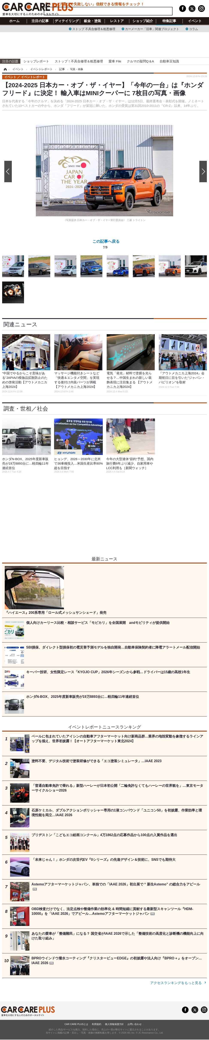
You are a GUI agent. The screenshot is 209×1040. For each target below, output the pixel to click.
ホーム (14, 21)
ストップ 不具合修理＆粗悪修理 (93, 28)
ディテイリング (67, 21)
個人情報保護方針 (114, 1024)
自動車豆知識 (169, 61)
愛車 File (115, 61)
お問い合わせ (134, 1024)
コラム (193, 28)
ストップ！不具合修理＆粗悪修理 (79, 61)
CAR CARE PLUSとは (76, 1024)
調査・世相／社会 (25, 409)
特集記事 (169, 21)
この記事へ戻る (106, 245)
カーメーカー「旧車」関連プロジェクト (152, 28)
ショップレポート (36, 61)
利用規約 (96, 1024)
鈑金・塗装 (92, 21)
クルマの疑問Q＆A (140, 61)
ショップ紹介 (142, 21)
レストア (117, 21)
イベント (195, 21)
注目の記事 (40, 21)
